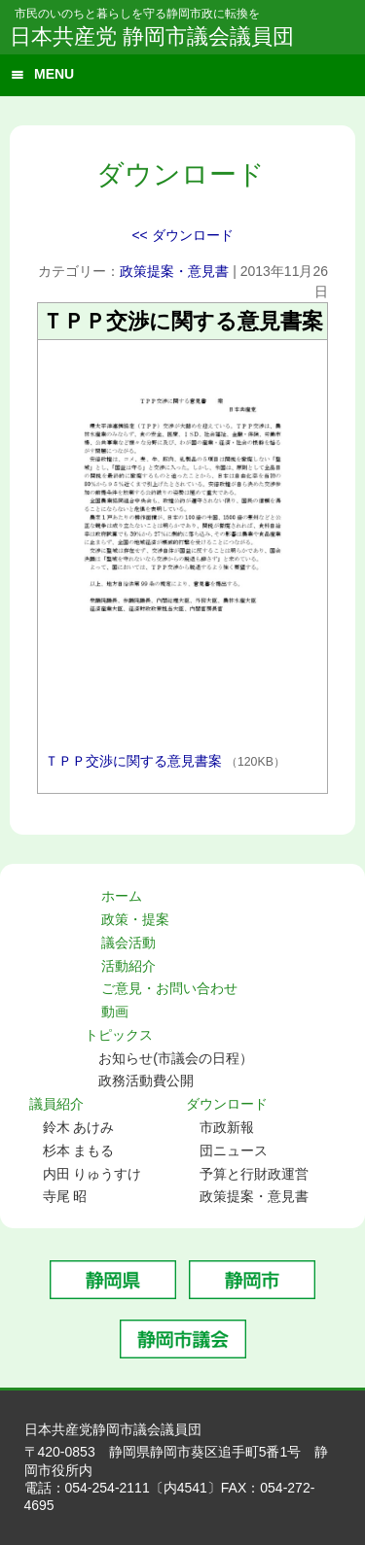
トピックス (119, 1035)
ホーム (121, 896)
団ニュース (234, 1150)
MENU (54, 74)
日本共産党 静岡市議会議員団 (152, 36)
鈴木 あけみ (79, 1127)
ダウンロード (227, 1104)
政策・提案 (135, 919)
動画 (114, 1011)
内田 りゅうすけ (92, 1174)
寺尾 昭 (65, 1196)
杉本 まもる (79, 1150)
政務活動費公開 (146, 1080)
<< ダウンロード (182, 235)
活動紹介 (128, 966)
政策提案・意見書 (174, 271)
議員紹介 (56, 1104)
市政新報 (227, 1127)
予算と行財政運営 (254, 1174)
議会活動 (128, 942)
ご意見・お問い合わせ (169, 988)
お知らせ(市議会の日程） (175, 1058)
